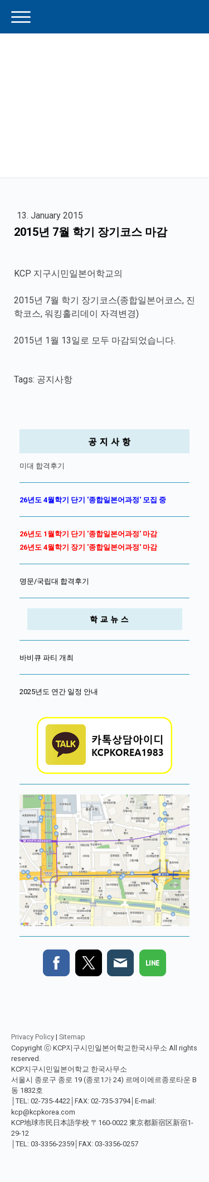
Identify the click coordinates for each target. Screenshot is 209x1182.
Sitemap (72, 1037)
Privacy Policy (32, 1037)
